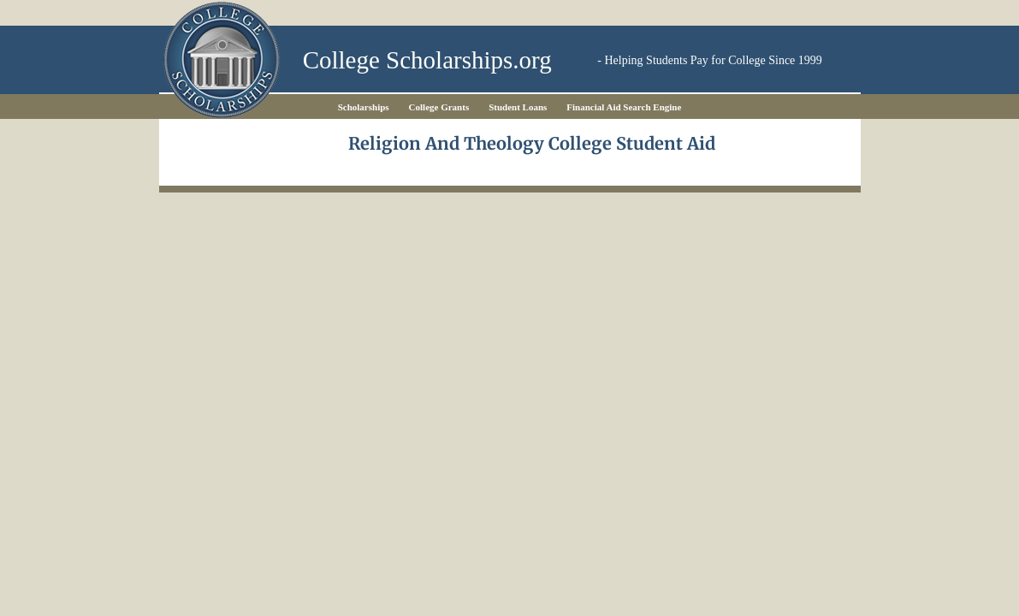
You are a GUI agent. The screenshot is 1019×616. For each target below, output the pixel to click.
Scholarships (363, 107)
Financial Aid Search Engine (623, 107)
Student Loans (518, 107)
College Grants (439, 107)
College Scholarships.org (427, 60)
